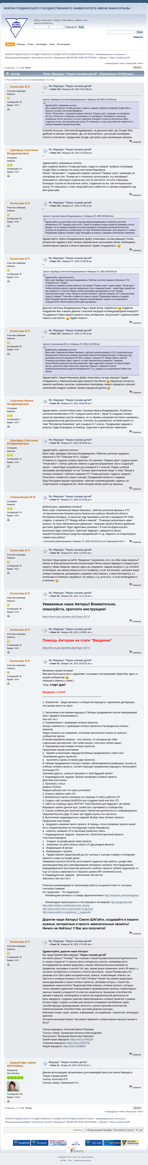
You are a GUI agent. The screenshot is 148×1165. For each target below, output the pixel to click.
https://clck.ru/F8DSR (81, 1039)
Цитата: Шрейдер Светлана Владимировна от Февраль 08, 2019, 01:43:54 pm (80, 100)
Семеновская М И (22, 497)
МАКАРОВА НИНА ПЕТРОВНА (81, 57)
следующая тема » (134, 63)
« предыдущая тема (114, 63)
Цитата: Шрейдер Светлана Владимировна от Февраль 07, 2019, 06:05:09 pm (80, 272)
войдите (79, 20)
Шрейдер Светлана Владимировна (22, 151)
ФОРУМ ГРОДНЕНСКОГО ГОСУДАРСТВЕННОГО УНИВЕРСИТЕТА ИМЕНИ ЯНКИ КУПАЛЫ (67, 8)
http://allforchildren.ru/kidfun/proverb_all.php (66, 905)
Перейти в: (78, 1130)
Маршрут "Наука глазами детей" (68, 1062)
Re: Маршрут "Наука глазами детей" (70, 86)
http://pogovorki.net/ (121, 902)
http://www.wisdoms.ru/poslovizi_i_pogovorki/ (67, 912)
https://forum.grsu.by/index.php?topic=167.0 (66, 616)
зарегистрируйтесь (43, 23)
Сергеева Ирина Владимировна (20, 402)
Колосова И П (20, 86)
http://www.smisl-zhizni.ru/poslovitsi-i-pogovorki (68, 909)
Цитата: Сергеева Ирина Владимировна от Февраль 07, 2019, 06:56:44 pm (78, 216)
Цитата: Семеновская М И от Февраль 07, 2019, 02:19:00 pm (71, 344)
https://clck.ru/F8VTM (78, 1043)
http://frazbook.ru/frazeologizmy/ (122, 895)
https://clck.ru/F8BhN (74, 1046)
